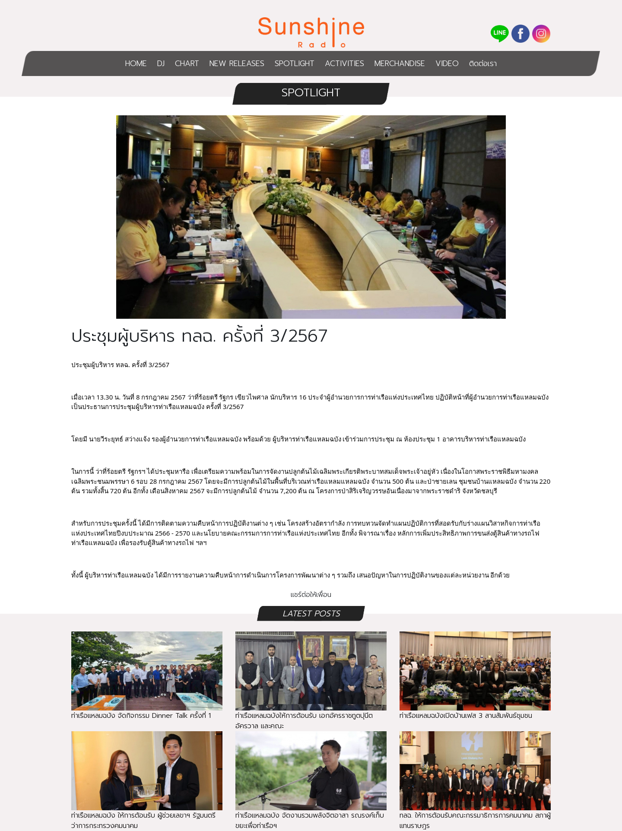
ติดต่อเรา (483, 63)
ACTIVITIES (344, 63)
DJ (161, 63)
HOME (136, 63)
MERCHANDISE (399, 63)
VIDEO (447, 63)
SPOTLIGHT (294, 63)
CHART (187, 63)
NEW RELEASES (236, 63)
